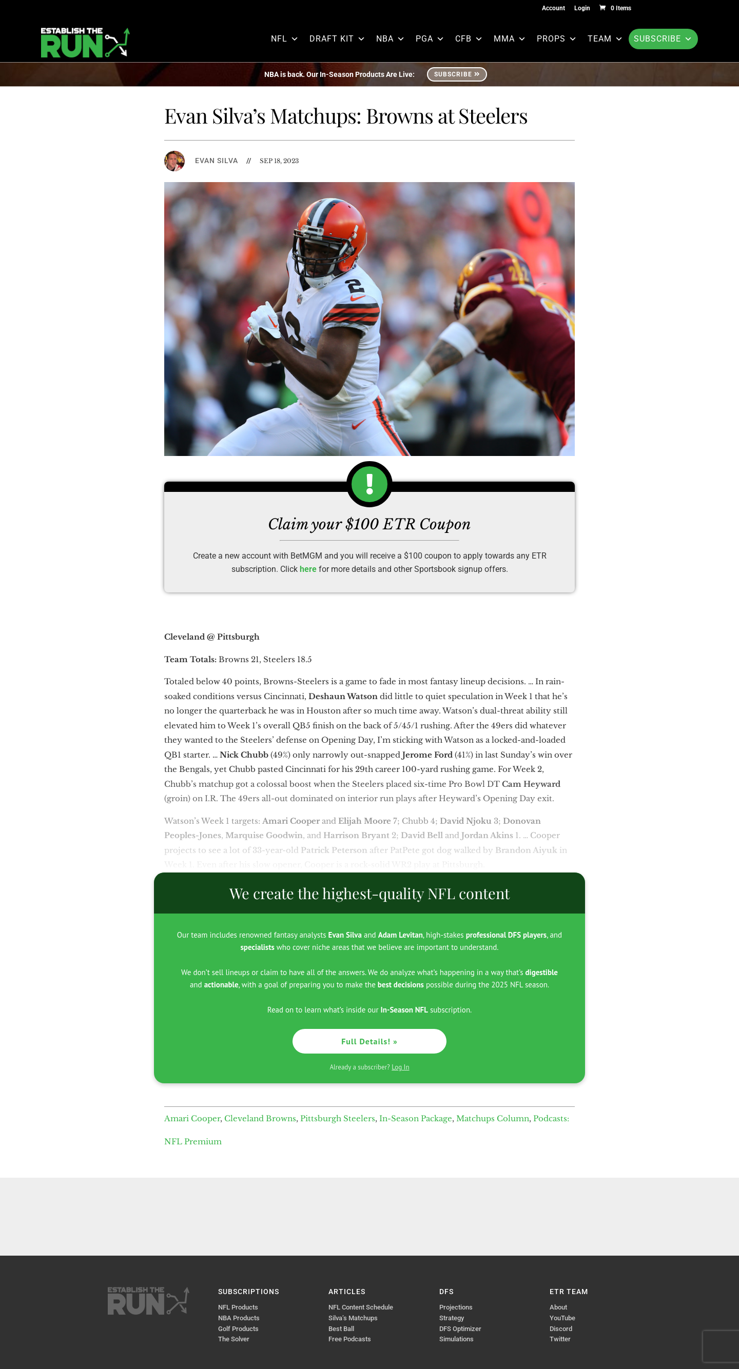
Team (606, 39)
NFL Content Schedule (360, 1307)
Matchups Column (492, 1118)
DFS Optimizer (460, 1329)
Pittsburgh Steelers (337, 1118)
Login (582, 8)
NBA (390, 39)
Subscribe (663, 39)
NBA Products (239, 1318)
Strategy (451, 1318)
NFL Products (238, 1307)
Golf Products (238, 1329)
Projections (456, 1307)
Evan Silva (216, 160)
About (558, 1307)
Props (557, 39)
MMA (510, 39)
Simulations (456, 1339)
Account (553, 8)
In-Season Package (415, 1118)
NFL (285, 39)
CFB (469, 39)
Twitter (560, 1339)
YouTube (562, 1318)
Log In (400, 1067)
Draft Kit (337, 39)
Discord (561, 1329)
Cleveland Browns (260, 1118)
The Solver (233, 1339)
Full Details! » (369, 1041)
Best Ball (341, 1329)
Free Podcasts (349, 1339)
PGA (430, 39)
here (308, 569)
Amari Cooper (192, 1118)
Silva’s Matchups (353, 1318)
